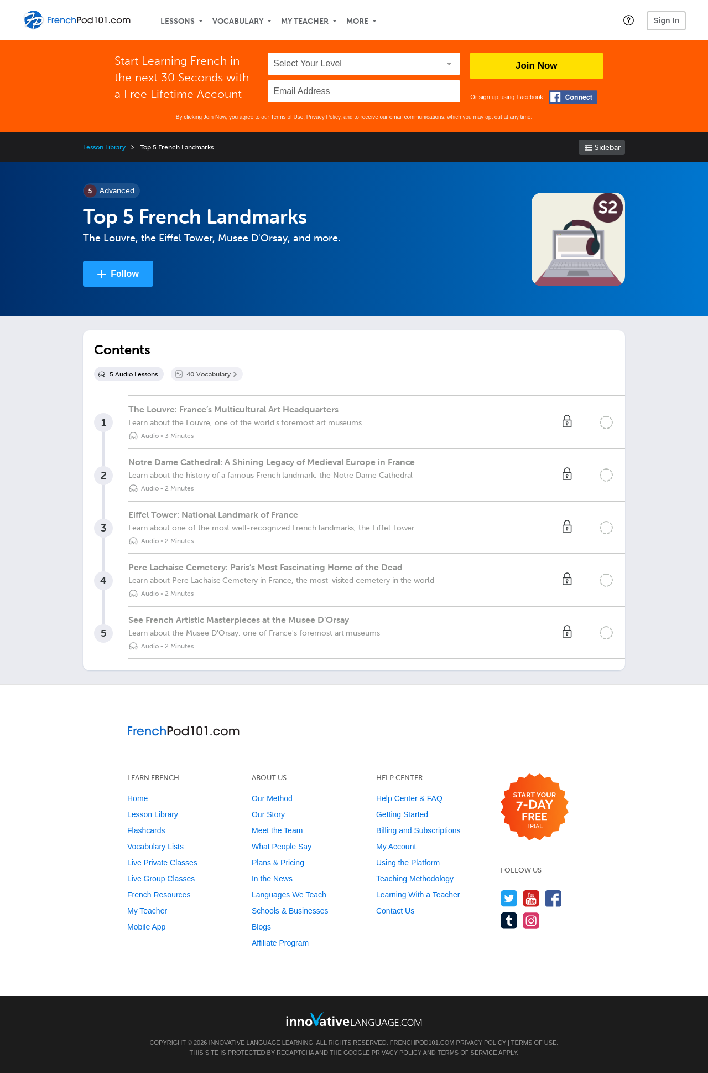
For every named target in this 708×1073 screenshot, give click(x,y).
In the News (272, 878)
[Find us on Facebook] (553, 898)
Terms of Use (286, 117)
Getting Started (402, 814)
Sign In (666, 20)
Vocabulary (237, 21)
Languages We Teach (289, 894)
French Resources (158, 894)
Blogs (261, 926)
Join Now (537, 65)
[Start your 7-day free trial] (535, 807)
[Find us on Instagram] (531, 920)
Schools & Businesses (290, 910)
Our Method (272, 798)
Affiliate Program (280, 942)
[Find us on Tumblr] (509, 920)
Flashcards (146, 830)
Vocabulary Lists (155, 846)
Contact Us (395, 910)
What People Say (281, 846)
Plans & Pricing (278, 862)
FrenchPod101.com (422, 1042)
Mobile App (146, 926)
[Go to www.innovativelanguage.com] (354, 1019)
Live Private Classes (162, 862)
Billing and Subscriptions (418, 830)
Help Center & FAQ (409, 798)
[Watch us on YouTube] (531, 898)
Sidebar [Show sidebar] (608, 147)
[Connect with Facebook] (573, 97)
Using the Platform (408, 862)
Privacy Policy (323, 117)
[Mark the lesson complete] (606, 422)
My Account (396, 846)
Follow (125, 273)
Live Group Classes (161, 878)
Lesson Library (104, 147)
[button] (628, 20)
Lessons (177, 21)
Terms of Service (467, 1052)
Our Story (268, 814)
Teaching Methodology (415, 878)
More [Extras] (357, 21)
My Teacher (305, 21)
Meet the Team (277, 830)
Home (137, 798)
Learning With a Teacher (418, 894)
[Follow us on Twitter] (509, 898)
